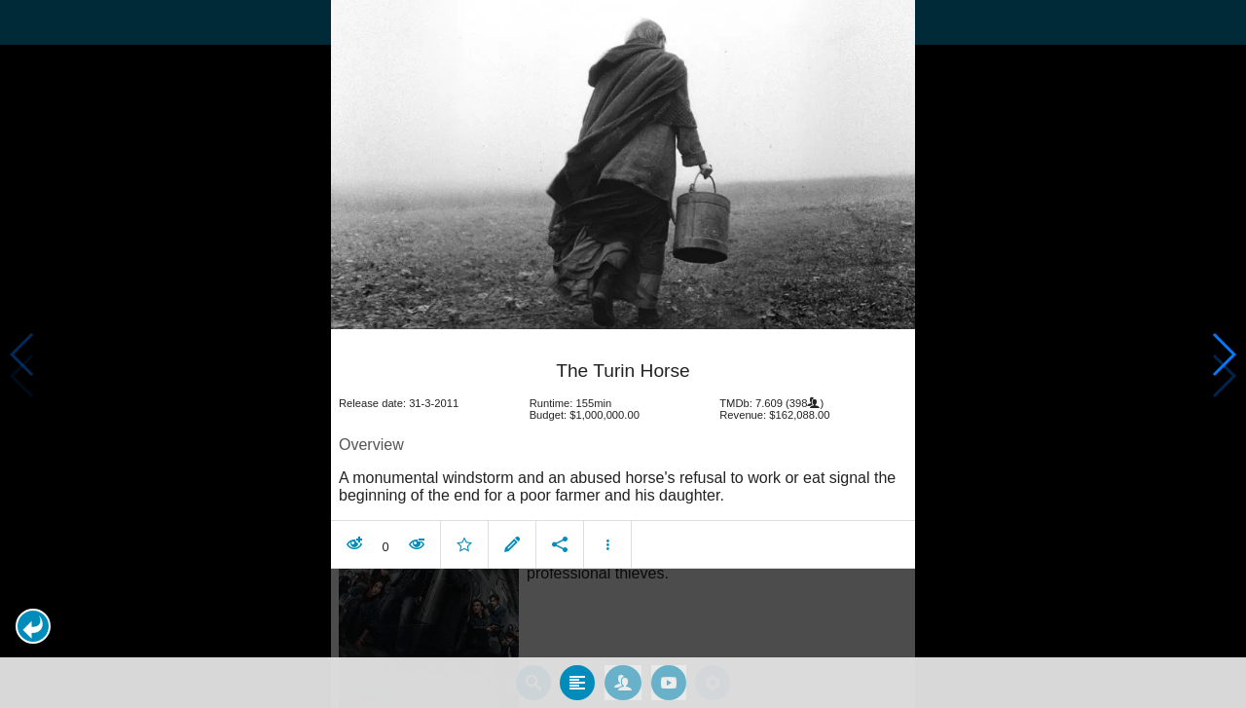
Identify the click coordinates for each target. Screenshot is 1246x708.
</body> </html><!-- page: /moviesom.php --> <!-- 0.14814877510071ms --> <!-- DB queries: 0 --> (623, 354)
